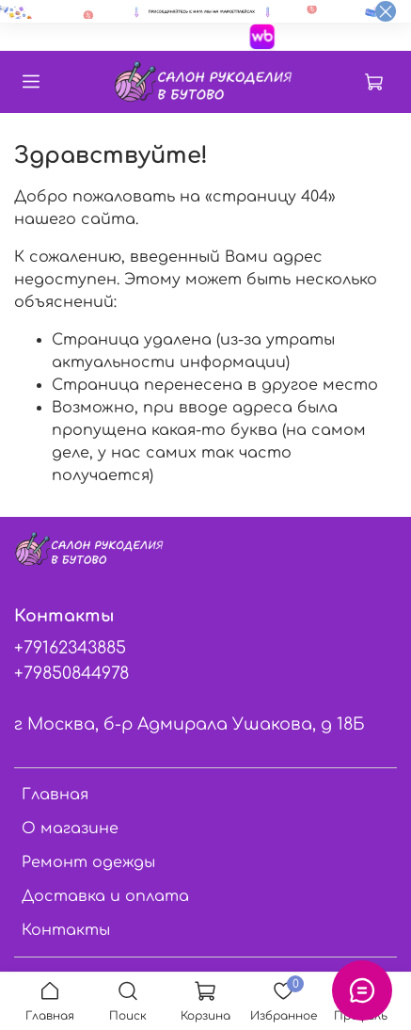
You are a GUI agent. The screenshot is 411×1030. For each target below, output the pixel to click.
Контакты (66, 930)
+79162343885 (70, 647)
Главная (55, 794)
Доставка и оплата (105, 896)
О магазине (70, 828)
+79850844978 (71, 673)
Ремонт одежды (88, 862)
